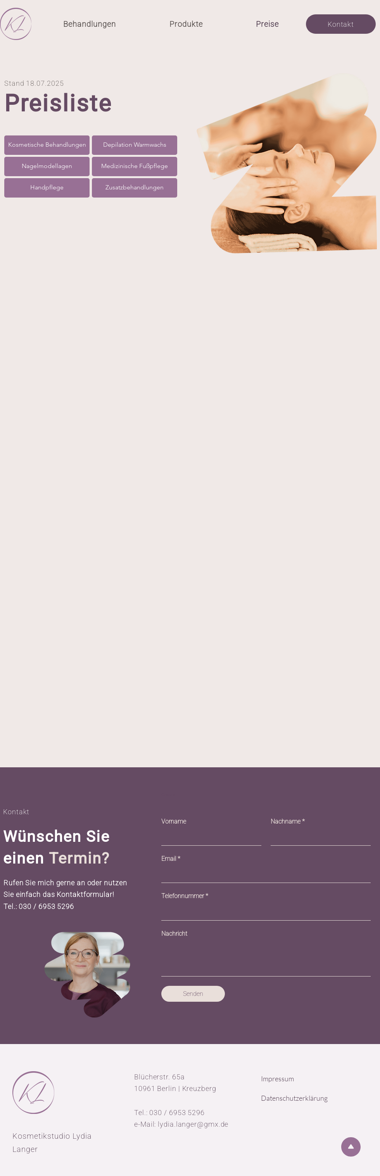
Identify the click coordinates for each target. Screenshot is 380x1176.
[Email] (263, 874)
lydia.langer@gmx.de (193, 1124)
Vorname (173, 821)
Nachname (288, 822)
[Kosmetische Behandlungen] (47, 145)
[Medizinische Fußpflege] (134, 166)
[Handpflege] (47, 188)
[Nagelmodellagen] (47, 166)
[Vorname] (209, 837)
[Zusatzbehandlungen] (134, 188)
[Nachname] (318, 837)
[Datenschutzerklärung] (299, 1098)
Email (170, 859)
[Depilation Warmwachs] (134, 145)
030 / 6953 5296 (46, 906)
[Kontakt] (341, 24)
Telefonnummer (184, 896)
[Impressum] (290, 1079)
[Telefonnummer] (263, 911)
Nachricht (174, 933)
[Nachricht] (266, 958)
